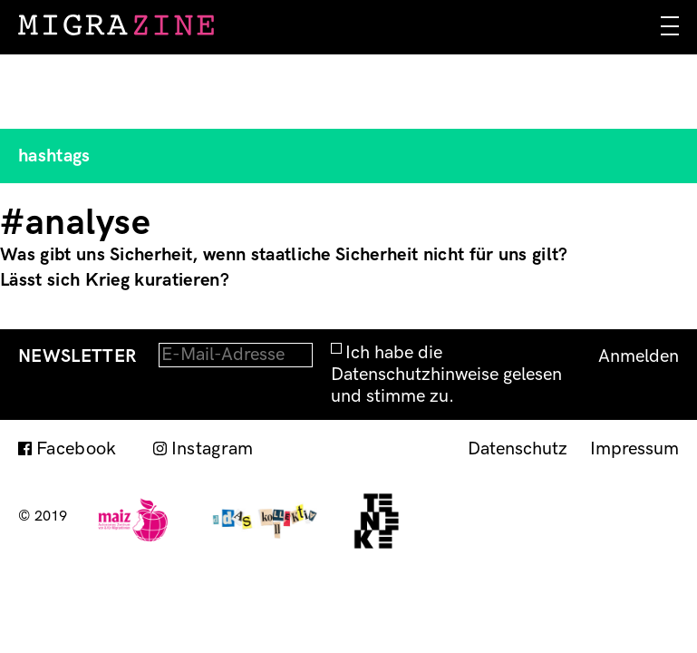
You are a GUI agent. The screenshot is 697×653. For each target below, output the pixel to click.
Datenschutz (517, 449)
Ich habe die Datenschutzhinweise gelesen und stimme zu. (446, 374)
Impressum (634, 449)
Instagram (212, 449)
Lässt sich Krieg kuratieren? (114, 280)
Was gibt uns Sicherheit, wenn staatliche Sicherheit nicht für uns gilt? (284, 255)
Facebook (76, 449)
